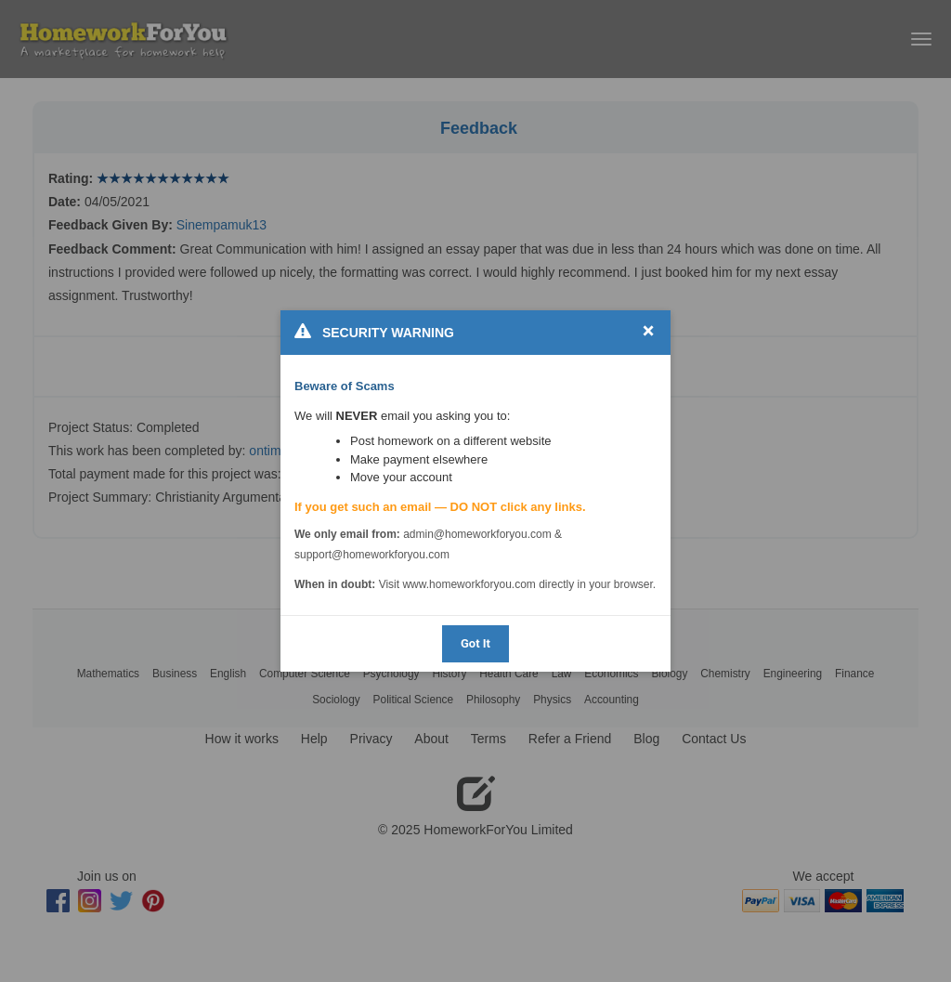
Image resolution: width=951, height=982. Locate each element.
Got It (475, 643)
